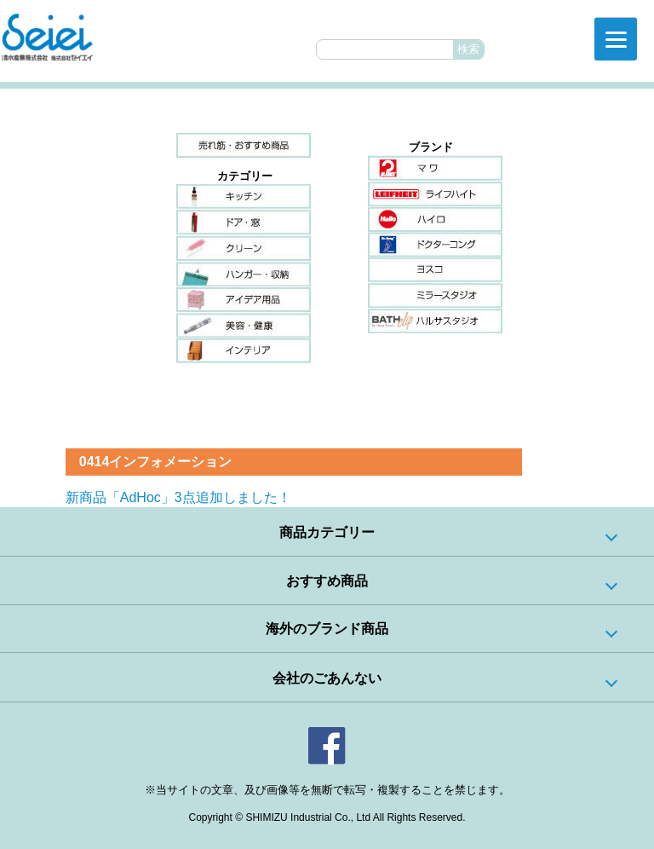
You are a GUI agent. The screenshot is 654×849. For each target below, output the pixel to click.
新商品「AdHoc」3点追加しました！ (178, 497)
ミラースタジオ (435, 296)
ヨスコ (435, 270)
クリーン (243, 248)
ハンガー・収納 (243, 273)
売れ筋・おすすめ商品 (243, 146)
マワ (435, 168)
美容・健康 (243, 325)
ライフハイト (435, 193)
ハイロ (435, 219)
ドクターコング (435, 244)
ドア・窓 (243, 222)
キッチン (243, 197)
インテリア (243, 350)
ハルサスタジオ (435, 321)
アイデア (243, 299)
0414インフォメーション (155, 461)
